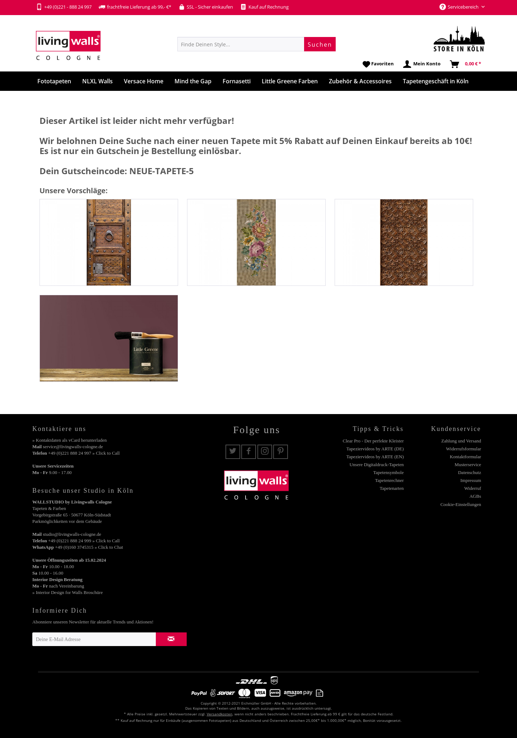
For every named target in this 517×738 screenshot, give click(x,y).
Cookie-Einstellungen (461, 504)
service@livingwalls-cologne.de (73, 446)
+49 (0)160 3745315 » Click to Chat (89, 547)
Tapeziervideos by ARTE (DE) (375, 448)
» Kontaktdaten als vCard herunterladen (69, 440)
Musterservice (468, 464)
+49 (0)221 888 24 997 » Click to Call (84, 453)
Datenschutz (469, 472)
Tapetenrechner (389, 480)
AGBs (475, 496)
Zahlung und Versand (461, 441)
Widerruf (472, 488)
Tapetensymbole (388, 472)
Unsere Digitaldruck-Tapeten (376, 464)
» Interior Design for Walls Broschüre (67, 592)
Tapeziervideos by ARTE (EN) (375, 456)
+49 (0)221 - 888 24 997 (64, 7)
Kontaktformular (465, 456)
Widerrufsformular (463, 448)
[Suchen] (320, 44)
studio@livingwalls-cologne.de (72, 534)
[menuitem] (256, 44)
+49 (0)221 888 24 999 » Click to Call (84, 540)
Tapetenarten (392, 488)
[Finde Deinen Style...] (256, 44)
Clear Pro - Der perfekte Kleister (373, 441)
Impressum (470, 480)
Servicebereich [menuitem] (459, 7)
